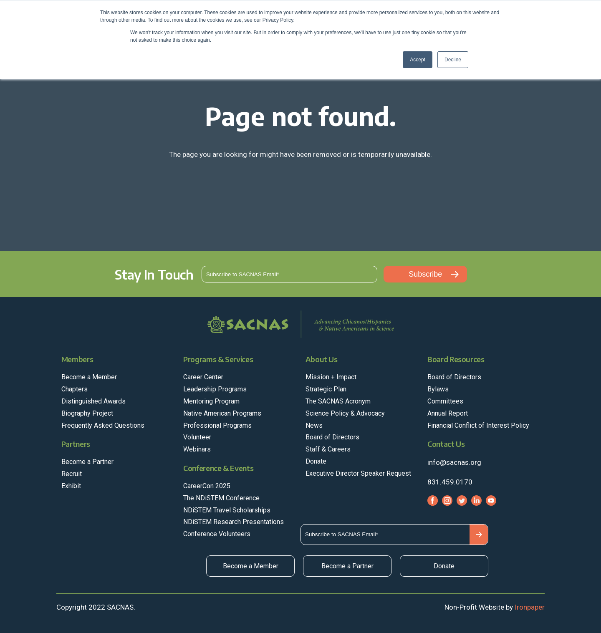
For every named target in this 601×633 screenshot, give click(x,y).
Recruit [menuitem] (71, 474)
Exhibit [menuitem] (71, 486)
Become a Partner (347, 566)
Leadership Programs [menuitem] (215, 389)
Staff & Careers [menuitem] (328, 449)
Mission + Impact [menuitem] (331, 377)
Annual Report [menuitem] (447, 413)
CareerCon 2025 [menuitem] (206, 486)
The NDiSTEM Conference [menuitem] (221, 498)
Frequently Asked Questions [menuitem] (102, 425)
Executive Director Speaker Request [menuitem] (358, 473)
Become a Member (250, 566)
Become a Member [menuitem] (89, 377)
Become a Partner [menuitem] (87, 462)
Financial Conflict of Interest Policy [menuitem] (478, 425)
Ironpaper (530, 607)
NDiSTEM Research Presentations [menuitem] (233, 522)
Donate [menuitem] (316, 461)
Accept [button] (417, 60)
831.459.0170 (449, 482)
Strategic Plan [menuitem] (326, 389)
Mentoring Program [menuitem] (211, 401)
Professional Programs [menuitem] (217, 425)
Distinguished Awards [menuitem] (93, 401)
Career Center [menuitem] (203, 377)
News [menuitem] (314, 425)
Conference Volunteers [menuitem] (216, 534)
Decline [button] (452, 60)
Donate (444, 566)
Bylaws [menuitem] (438, 389)
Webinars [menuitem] (197, 449)
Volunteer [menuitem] (197, 437)
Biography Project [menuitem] (87, 413)
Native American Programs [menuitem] (222, 413)
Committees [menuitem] (445, 401)
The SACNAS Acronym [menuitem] (338, 401)
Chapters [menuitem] (74, 389)
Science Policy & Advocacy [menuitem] (345, 413)
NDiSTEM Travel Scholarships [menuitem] (226, 510)
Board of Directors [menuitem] (332, 437)
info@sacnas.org (454, 462)
